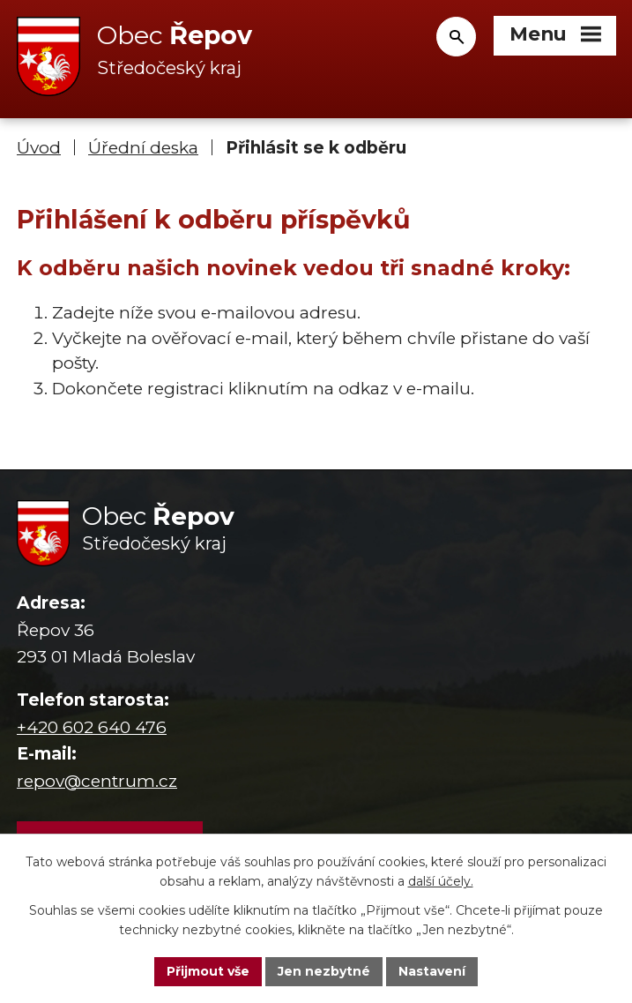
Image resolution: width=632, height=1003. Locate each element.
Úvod (39, 148)
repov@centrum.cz (97, 781)
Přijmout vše (208, 971)
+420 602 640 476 (92, 727)
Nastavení (431, 971)
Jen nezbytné (324, 971)
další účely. (440, 882)
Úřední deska (143, 148)
